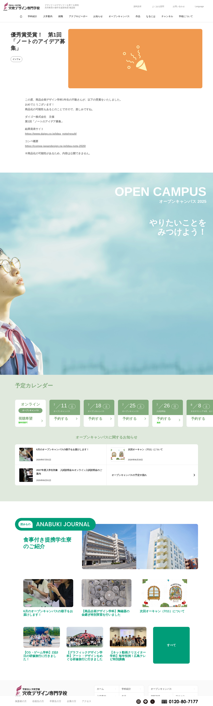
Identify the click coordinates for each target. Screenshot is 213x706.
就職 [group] (60, 16)
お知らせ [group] (98, 16)
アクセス (86, 701)
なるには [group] (150, 16)
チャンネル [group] (167, 16)
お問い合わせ (179, 6)
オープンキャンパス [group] (119, 16)
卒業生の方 (55, 701)
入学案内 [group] (47, 16)
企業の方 (71, 701)
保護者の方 (21, 701)
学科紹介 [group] (32, 16)
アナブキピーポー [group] (78, 16)
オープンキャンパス (161, 689)
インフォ (16, 59)
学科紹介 (126, 689)
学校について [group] (186, 16)
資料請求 (137, 6)
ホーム (100, 689)
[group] (21, 16)
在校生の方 (38, 701)
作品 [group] (138, 16)
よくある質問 (158, 6)
